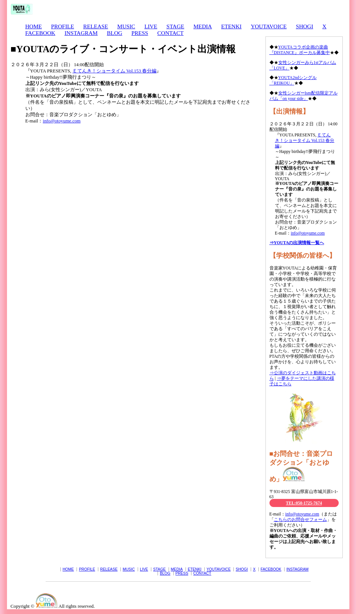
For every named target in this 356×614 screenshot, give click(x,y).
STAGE (175, 26)
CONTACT (170, 33)
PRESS (139, 33)
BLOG (114, 33)
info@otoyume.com (61, 121)
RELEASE (95, 26)
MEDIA (202, 26)
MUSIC (126, 26)
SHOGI (304, 26)
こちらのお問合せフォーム (300, 519)
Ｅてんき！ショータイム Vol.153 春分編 (114, 71)
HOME (33, 26)
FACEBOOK (40, 33)
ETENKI (231, 26)
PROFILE (62, 26)
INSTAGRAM (81, 33)
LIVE (150, 26)
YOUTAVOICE (268, 26)
